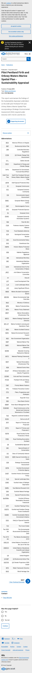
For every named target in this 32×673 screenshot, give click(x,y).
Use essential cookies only (16, 31)
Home (3, 65)
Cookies (25, 646)
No (5, 616)
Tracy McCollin (7, 597)
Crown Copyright (5, 650)
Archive (12, 646)
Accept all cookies (16, 26)
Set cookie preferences (16, 36)
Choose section (16, 133)
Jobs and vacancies (18, 650)
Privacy (27, 650)
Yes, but (7, 620)
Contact (19, 646)
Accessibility (4, 646)
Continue (5, 626)
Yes (6, 612)
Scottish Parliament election (13, 42)
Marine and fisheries (10, 91)
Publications (9, 65)
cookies (8, 3)
